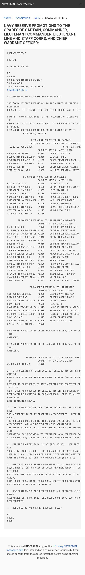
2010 (37, 17)
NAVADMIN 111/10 (17, 90)
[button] (81, 4)
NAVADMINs (23, 17)
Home (7, 17)
